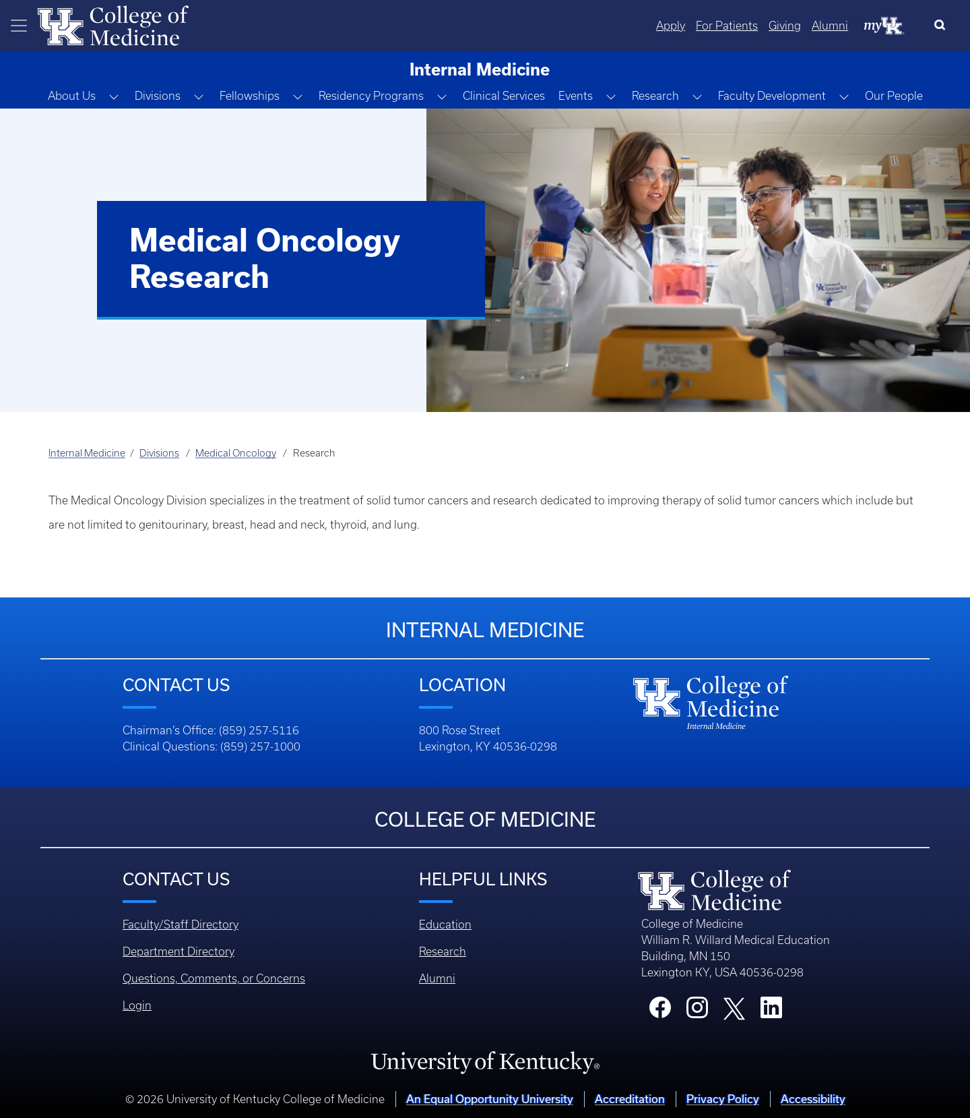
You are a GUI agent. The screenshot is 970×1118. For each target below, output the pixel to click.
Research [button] (655, 96)
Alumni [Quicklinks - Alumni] (830, 26)
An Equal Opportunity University (489, 1098)
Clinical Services (504, 96)
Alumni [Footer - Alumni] (437, 978)
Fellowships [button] (250, 96)
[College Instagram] (697, 1011)
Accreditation (630, 1098)
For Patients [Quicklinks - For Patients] (727, 26)
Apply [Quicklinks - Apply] (670, 26)
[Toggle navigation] (19, 25)
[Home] (113, 24)
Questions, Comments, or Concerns (214, 978)
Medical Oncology (235, 453)
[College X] (734, 1008)
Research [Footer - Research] (442, 951)
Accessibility (813, 1098)
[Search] (942, 25)
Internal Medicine (86, 453)
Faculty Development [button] (772, 96)
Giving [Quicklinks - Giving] (785, 26)
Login (137, 1005)
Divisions (159, 453)
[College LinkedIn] (771, 1011)
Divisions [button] (158, 96)
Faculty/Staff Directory (180, 924)
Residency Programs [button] (371, 96)
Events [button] (575, 96)
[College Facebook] (660, 1011)
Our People (894, 96)
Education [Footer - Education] (445, 924)
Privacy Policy (722, 1098)
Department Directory (178, 951)
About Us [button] (72, 96)
